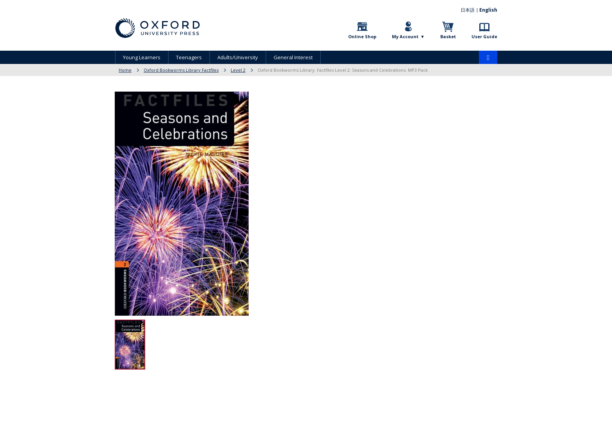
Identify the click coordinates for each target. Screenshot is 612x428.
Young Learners (141, 57)
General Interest (293, 57)
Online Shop (362, 36)
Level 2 (238, 70)
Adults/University (237, 57)
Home (125, 70)
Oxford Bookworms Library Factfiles (181, 70)
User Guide (484, 36)
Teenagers (189, 57)
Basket (448, 36)
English (488, 10)
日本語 (468, 10)
